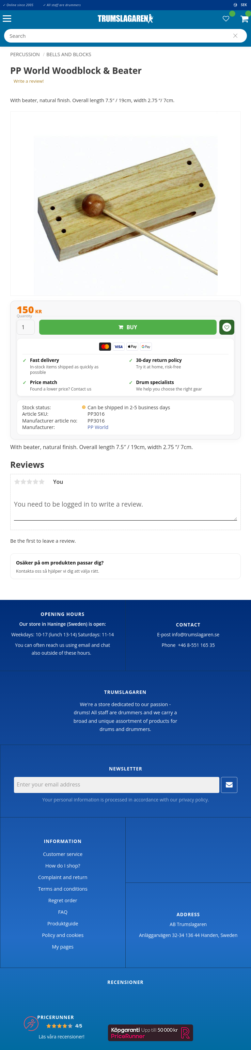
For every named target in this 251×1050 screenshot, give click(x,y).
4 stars (35, 482)
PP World (98, 427)
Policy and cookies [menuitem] (62, 935)
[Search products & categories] (125, 36)
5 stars (41, 482)
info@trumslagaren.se (196, 634)
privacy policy (193, 799)
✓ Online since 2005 (18, 5)
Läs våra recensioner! (61, 1036)
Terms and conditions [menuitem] (63, 889)
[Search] (235, 35)
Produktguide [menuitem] (62, 923)
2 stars (23, 482)
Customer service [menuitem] (62, 854)
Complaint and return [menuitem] (63, 877)
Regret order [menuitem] (62, 900)
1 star (17, 482)
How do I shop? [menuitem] (62, 865)
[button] (9, 19)
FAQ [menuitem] (62, 912)
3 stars (29, 482)
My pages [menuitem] (63, 946)
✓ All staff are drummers (62, 5)
